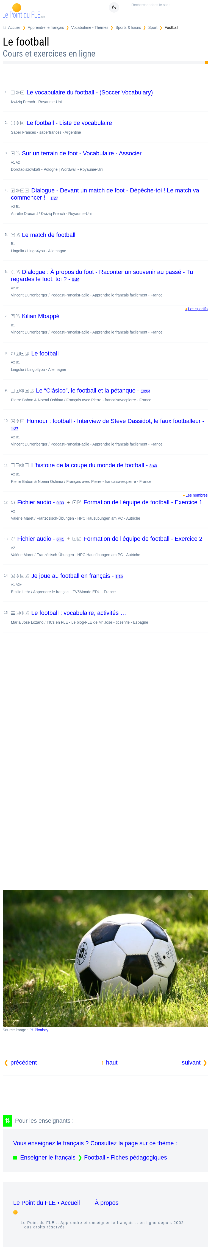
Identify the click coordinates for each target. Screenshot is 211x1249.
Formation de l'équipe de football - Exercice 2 (109, 546)
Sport (152, 27)
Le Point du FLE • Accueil (46, 1202)
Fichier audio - (38, 502)
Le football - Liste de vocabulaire (109, 127)
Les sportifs (198, 309)
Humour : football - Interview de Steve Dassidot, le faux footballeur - (109, 432)
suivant (191, 1062)
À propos (106, 1202)
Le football (109, 361)
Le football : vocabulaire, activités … (109, 616)
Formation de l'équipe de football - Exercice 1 (109, 509)
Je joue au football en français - (109, 583)
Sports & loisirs (128, 27)
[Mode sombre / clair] (114, 7)
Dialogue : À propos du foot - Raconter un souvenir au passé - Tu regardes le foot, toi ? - (109, 282)
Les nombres (196, 495)
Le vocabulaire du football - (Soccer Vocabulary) (109, 96)
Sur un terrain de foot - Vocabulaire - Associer (109, 161)
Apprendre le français (46, 27)
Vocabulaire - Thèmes (89, 27)
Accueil (14, 27)
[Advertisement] (106, 697)
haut (112, 1062)
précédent (23, 1062)
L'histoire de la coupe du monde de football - (109, 472)
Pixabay (41, 1030)
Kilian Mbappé (109, 323)
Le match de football (109, 242)
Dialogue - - (109, 201)
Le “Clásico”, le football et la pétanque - (109, 394)
